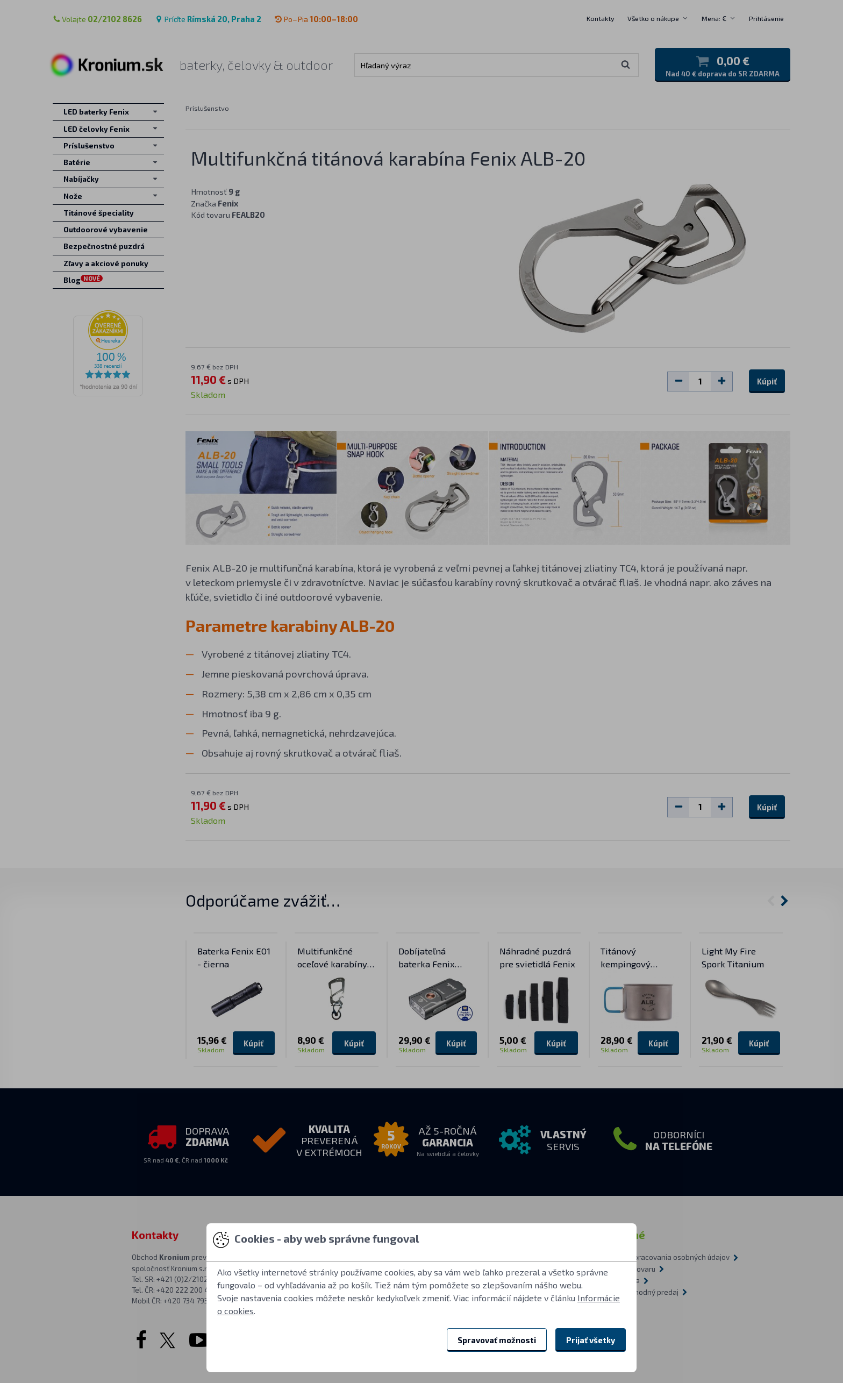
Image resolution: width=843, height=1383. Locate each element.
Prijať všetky (590, 1340)
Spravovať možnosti (497, 1340)
